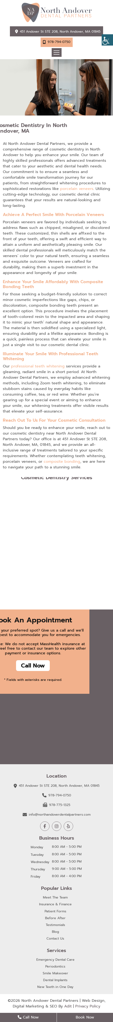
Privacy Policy (87, 1006)
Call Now (33, 665)
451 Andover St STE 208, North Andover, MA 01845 (60, 31)
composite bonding (62, 461)
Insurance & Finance (55, 904)
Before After (55, 918)
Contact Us (55, 939)
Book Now (85, 1017)
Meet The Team (55, 898)
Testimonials (55, 925)
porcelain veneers (76, 189)
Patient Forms (55, 912)
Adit (68, 1006)
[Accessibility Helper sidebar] (107, 40)
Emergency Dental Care (55, 960)
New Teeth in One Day (55, 987)
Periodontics (55, 967)
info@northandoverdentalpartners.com (57, 814)
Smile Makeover (55, 974)
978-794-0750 (59, 41)
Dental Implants (55, 980)
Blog (55, 932)
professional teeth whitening (38, 366)
